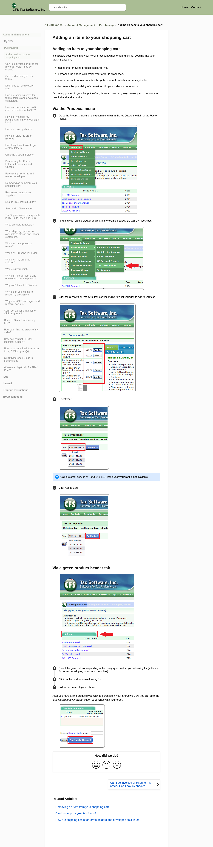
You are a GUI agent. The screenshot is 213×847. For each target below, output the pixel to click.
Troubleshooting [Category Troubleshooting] (13, 396)
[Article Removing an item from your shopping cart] (21, 184)
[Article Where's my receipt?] (21, 269)
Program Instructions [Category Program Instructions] (15, 390)
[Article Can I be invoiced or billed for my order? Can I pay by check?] (21, 67)
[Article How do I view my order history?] (21, 137)
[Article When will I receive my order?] (21, 253)
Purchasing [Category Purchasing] (11, 47)
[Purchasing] (106, 24)
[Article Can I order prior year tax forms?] (21, 77)
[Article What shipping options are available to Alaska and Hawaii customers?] (21, 234)
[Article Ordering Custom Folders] (21, 155)
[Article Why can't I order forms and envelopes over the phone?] (21, 277)
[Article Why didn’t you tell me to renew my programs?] (21, 293)
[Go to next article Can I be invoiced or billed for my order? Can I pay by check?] (134, 784)
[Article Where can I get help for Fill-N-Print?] (21, 368)
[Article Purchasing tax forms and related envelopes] (21, 175)
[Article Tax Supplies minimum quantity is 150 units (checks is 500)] (21, 216)
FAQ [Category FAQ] (5, 377)
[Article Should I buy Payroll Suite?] (21, 202)
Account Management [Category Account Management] (16, 34)
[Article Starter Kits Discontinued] (21, 209)
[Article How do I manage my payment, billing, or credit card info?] (21, 120)
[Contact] (196, 7)
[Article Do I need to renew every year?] (21, 87)
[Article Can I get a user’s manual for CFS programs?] (21, 312)
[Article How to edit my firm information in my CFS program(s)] (21, 350)
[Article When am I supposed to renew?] (21, 245)
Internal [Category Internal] (7, 383)
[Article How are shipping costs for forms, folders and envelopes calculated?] (21, 98)
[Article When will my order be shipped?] (21, 261)
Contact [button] (196, 7)
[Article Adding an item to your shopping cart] (21, 55)
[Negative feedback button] (117, 765)
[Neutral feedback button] (106, 765)
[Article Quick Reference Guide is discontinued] (21, 359)
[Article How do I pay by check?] (21, 129)
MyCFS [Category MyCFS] (8, 41)
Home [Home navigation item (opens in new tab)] (185, 7)
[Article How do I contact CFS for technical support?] (21, 340)
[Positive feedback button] (96, 765)
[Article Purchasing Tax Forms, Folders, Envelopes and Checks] (21, 164)
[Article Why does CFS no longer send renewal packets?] (21, 302)
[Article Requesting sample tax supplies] (21, 194)
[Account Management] (81, 24)
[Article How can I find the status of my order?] (21, 331)
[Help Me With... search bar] (87, 7)
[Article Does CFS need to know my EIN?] (21, 321)
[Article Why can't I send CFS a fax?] (21, 285)
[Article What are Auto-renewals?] (21, 225)
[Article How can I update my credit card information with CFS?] (21, 108)
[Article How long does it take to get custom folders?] (21, 146)
